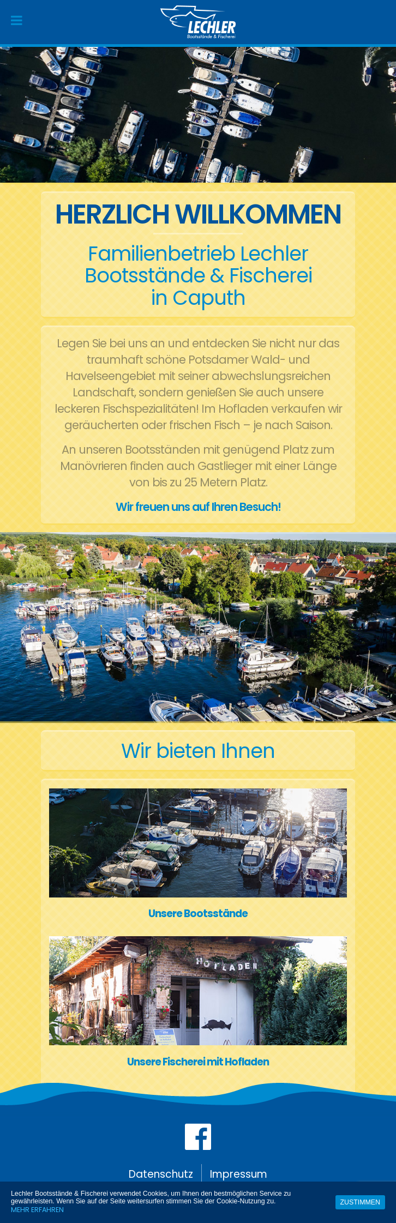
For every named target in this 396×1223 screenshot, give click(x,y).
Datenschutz (161, 1174)
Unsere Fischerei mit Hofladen (198, 1062)
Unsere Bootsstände (198, 913)
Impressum (238, 1174)
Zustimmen (360, 1202)
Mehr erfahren (37, 1209)
